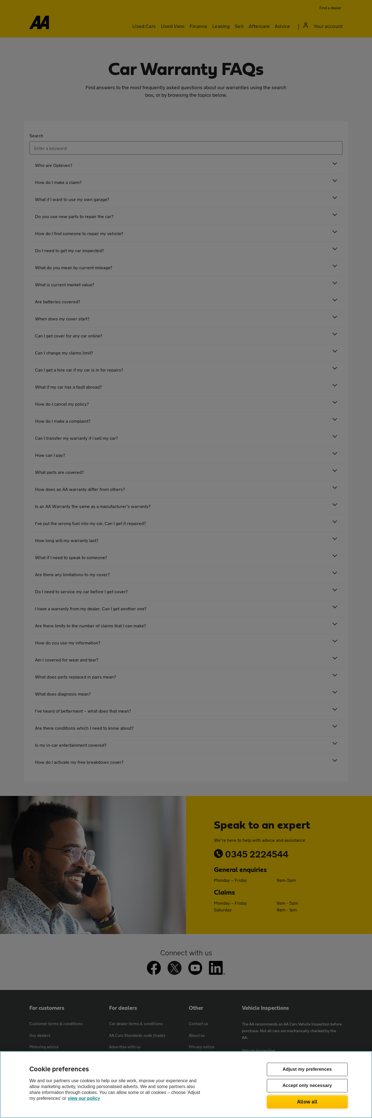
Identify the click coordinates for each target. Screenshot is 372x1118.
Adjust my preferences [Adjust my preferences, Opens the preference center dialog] (307, 1069)
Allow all (307, 1101)
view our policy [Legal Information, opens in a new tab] (84, 1098)
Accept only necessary (307, 1085)
